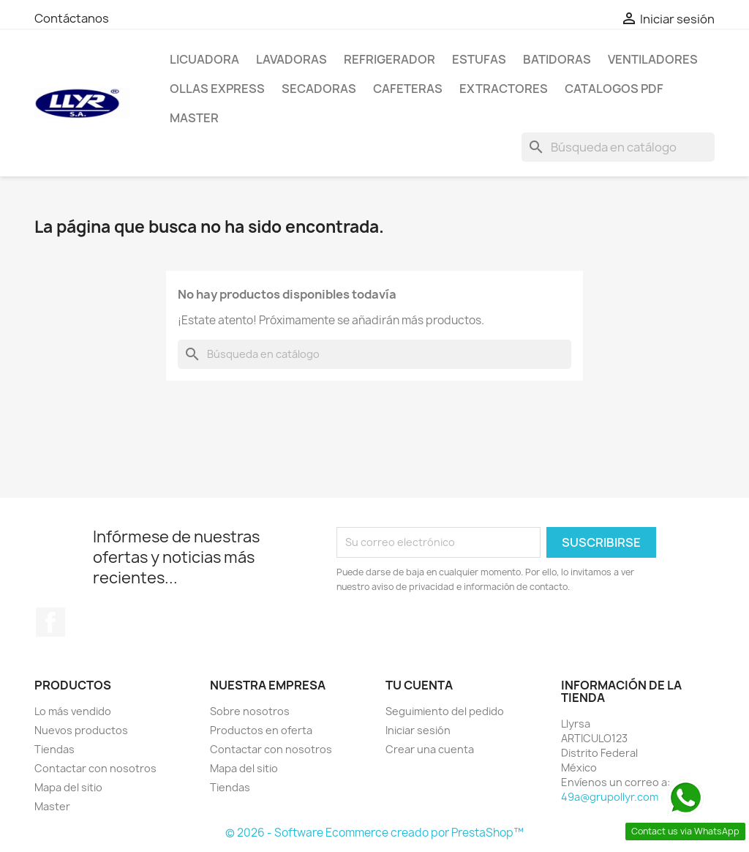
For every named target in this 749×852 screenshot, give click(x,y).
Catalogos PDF (614, 89)
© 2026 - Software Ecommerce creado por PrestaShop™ (374, 832)
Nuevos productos (81, 730)
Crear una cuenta (429, 749)
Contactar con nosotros (95, 768)
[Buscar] (618, 147)
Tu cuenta (419, 685)
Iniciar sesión (418, 730)
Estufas (479, 59)
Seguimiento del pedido (444, 711)
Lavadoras (291, 59)
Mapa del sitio (68, 787)
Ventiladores (653, 59)
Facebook (50, 622)
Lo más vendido (72, 711)
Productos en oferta (261, 730)
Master (194, 118)
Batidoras (557, 59)
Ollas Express (217, 89)
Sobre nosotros (250, 711)
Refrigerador (389, 59)
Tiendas (54, 749)
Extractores (503, 89)
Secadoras (319, 89)
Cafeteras (408, 89)
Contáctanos (71, 18)
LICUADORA (204, 59)
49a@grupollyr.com (609, 797)
